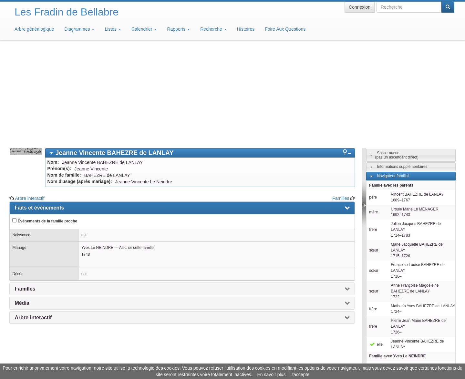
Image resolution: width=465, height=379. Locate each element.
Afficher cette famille (136, 152)
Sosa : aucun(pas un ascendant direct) (396, 60)
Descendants (388, 296)
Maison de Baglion (261, 359)
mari (373, 271)
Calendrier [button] (144, 29)
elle (376, 249)
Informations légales (205, 359)
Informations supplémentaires (402, 71)
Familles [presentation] (25, 194)
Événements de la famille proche (44, 125)
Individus (384, 306)
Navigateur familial (392, 81)
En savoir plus (271, 374)
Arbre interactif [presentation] (33, 222)
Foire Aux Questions (285, 29)
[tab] (200, 58)
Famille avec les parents (391, 90)
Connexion (359, 7)
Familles (340, 103)
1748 (85, 159)
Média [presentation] (22, 208)
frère (373, 134)
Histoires (245, 29)
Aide (234, 359)
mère (373, 117)
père (373, 102)
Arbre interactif (30, 103)
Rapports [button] (178, 29)
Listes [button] (113, 29)
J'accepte (299, 374)
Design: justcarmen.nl (435, 342)
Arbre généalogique (34, 29)
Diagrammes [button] (79, 29)
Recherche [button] (213, 29)
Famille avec (397, 261)
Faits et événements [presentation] (39, 113)
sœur (373, 155)
